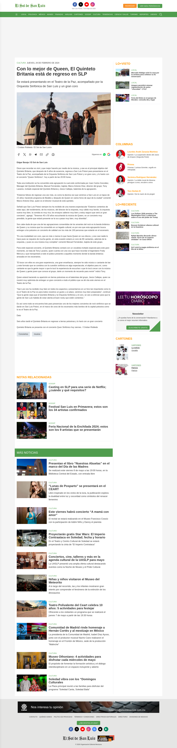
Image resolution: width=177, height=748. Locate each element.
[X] (81, 4)
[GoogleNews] (94, 729)
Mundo (50, 14)
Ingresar (130, 6)
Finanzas (59, 14)
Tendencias (107, 14)
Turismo (134, 14)
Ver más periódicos (150, 6)
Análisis (68, 14)
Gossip (88, 14)
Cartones (78, 14)
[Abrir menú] (16, 14)
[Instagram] (92, 4)
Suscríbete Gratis (138, 328)
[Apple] (100, 729)
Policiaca (32, 14)
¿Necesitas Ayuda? (88, 723)
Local (23, 14)
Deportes (144, 14)
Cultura (96, 14)
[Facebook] (75, 4)
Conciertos (23, 334)
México (42, 14)
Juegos (153, 14)
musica (37, 334)
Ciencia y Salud (121, 14)
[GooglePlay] (106, 729)
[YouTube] (86, 4)
